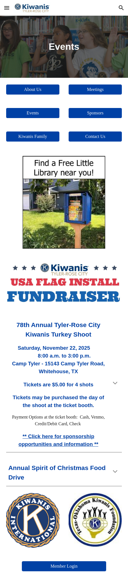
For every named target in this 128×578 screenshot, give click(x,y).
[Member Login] (64, 566)
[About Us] (32, 90)
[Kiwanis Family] (32, 137)
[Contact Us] (95, 137)
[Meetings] (95, 90)
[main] (64, 46)
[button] (6, 7)
